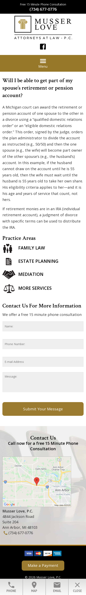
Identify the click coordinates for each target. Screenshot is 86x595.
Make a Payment (43, 565)
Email (57, 587)
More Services (35, 288)
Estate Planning (38, 261)
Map (34, 587)
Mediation (30, 274)
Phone (11, 587)
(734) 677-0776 (43, 9)
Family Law (31, 248)
